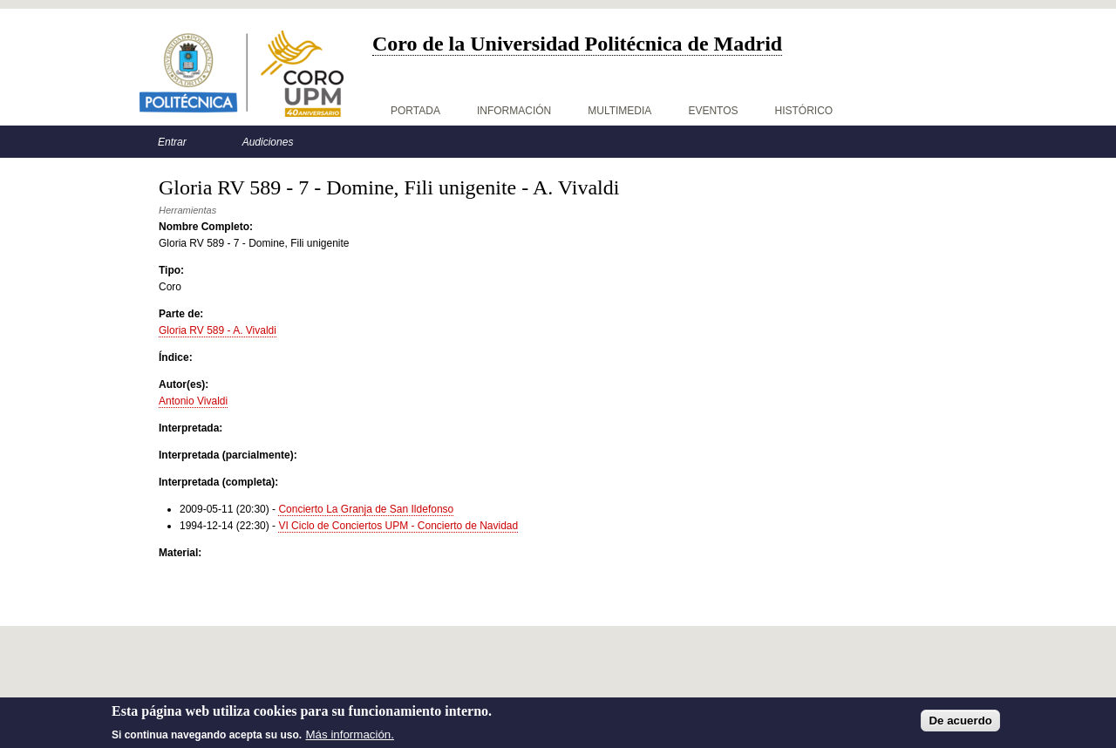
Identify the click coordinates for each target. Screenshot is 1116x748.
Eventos (713, 111)
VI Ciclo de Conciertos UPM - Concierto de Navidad (398, 526)
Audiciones (268, 142)
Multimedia (619, 111)
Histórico (804, 111)
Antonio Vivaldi (193, 401)
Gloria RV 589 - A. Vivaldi (217, 330)
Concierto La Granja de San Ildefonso (365, 509)
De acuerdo (960, 722)
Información (514, 111)
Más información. (350, 736)
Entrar (172, 142)
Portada (415, 111)
